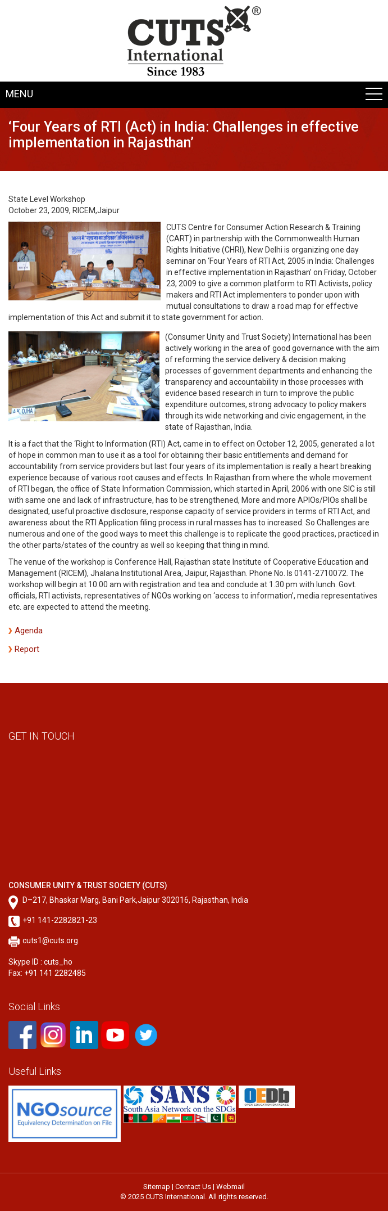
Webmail (230, 1186)
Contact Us (193, 1186)
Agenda (29, 630)
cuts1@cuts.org (50, 940)
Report (27, 649)
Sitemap (156, 1186)
